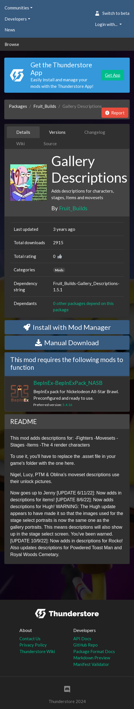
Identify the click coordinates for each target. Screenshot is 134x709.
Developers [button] (16, 18)
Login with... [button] (106, 24)
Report (115, 112)
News (10, 29)
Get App (112, 75)
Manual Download (67, 342)
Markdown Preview (91, 657)
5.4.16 (67, 405)
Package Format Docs (94, 651)
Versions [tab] (57, 132)
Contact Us (29, 638)
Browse (12, 44)
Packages (18, 106)
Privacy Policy (33, 644)
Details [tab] (23, 132)
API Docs (82, 638)
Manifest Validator (91, 664)
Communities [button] (17, 7)
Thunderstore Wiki (37, 651)
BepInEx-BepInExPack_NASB (68, 382)
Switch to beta (112, 13)
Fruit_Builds (44, 106)
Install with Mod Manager (67, 327)
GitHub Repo (85, 644)
